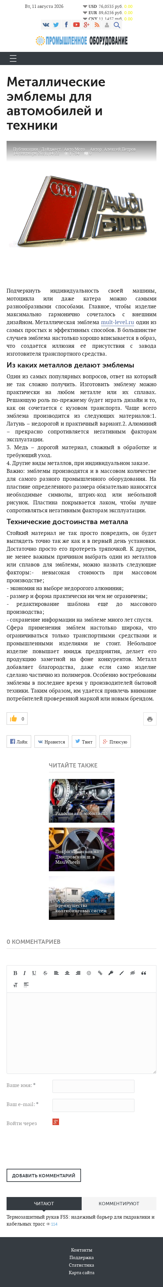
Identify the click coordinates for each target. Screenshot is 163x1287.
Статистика (81, 1265)
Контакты (81, 1250)
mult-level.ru (117, 322)
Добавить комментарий (43, 1175)
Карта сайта (81, 1273)
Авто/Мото (74, 149)
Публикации (25, 149)
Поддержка (82, 1257)
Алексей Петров (120, 149)
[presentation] (56, 1151)
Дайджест (51, 149)
